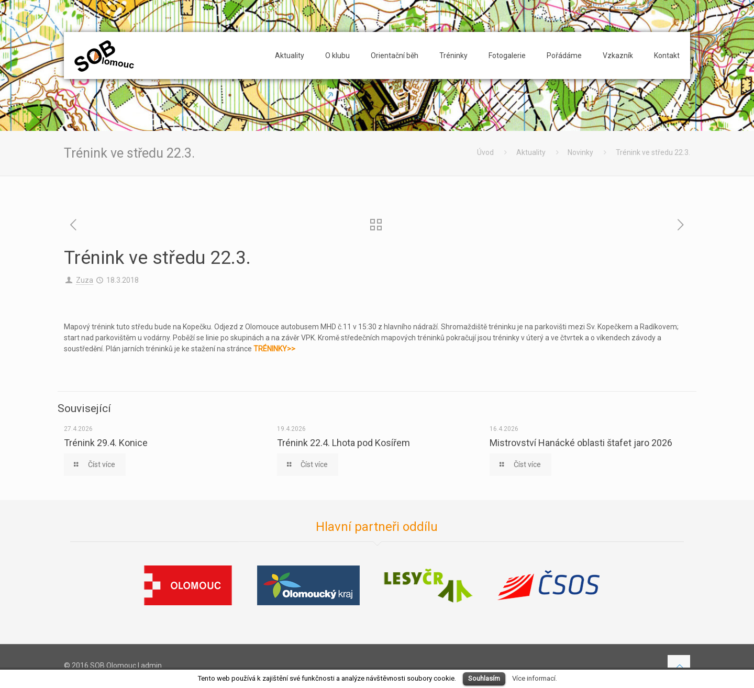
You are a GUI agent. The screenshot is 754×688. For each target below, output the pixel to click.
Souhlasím (484, 678)
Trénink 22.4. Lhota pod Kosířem (343, 442)
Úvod (485, 152)
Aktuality (531, 152)
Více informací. (534, 678)
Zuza (84, 280)
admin (151, 665)
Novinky (580, 152)
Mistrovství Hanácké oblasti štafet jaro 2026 (581, 442)
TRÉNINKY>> (274, 349)
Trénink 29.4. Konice (106, 442)
